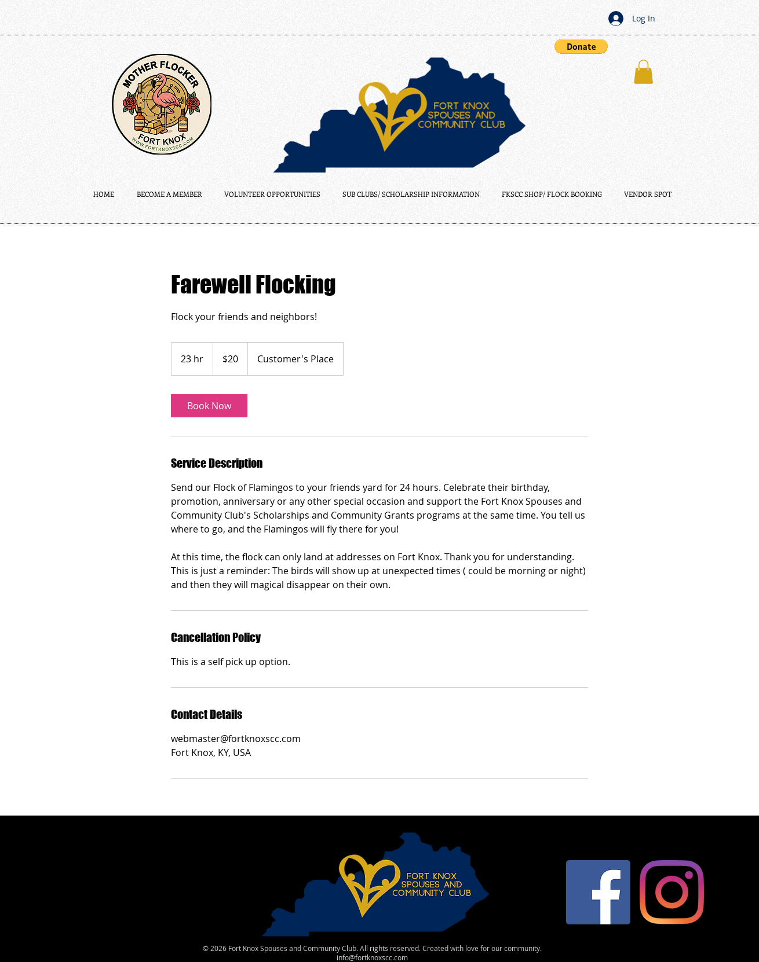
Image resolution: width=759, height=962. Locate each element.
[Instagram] (672, 892)
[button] (581, 46)
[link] (209, 405)
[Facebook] (598, 892)
